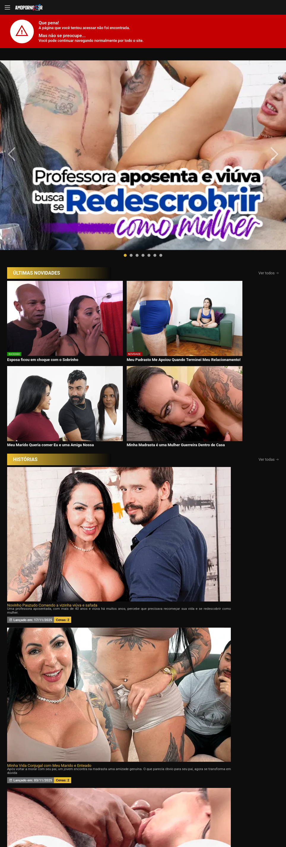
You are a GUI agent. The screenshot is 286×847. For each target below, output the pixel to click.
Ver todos (268, 185)
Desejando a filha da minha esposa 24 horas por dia (50, 402)
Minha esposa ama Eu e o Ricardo (217, 402)
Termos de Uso (182, 827)
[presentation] (18, 110)
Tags (248, 774)
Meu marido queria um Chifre (123, 402)
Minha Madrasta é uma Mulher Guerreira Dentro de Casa (235, 240)
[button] (125, 168)
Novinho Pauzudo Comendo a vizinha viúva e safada (50, 320)
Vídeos (90, 774)
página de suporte (123, 827)
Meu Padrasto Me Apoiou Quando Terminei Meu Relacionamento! (103, 240)
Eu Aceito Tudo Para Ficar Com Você (219, 320)
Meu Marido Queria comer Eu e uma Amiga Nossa (173, 240)
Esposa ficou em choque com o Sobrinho (34, 240)
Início (38, 774)
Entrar (77, 805)
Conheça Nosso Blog (237, 827)
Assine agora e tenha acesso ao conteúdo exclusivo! (185, 563)
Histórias (143, 774)
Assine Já (209, 805)
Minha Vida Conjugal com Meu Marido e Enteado (140, 320)
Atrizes (195, 774)
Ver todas (268, 257)
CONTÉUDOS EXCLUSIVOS (143, 736)
